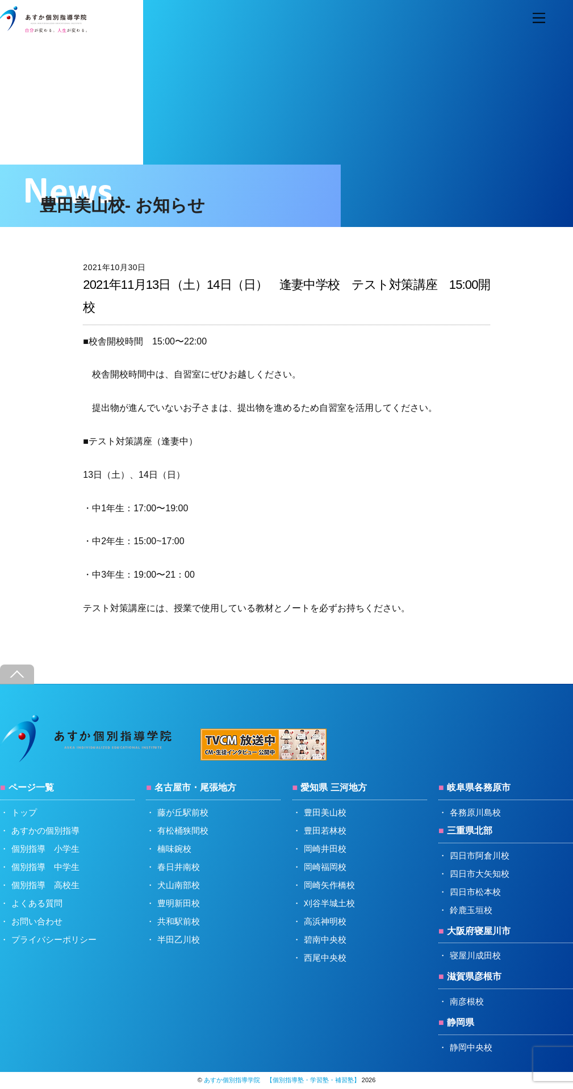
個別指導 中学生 (45, 867)
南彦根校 (467, 1001)
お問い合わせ (36, 921)
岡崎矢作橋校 (329, 885)
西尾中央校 (325, 957)
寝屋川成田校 (475, 955)
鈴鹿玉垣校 (471, 910)
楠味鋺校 (174, 848)
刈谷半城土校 (329, 903)
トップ (24, 812)
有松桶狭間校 (182, 830)
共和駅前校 (178, 921)
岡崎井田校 (325, 848)
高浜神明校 (325, 921)
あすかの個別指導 (45, 830)
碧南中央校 (325, 939)
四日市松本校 (475, 892)
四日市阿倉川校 (479, 855)
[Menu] (539, 18)
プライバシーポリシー (54, 939)
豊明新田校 (178, 903)
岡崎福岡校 (325, 867)
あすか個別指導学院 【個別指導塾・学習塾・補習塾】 (282, 1080)
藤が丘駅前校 (182, 812)
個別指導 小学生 (45, 848)
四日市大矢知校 (479, 873)
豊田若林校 (325, 830)
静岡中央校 (471, 1047)
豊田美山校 (325, 812)
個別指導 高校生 (45, 885)
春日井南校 (178, 867)
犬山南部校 (178, 885)
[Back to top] (17, 674)
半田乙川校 (178, 939)
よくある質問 (36, 903)
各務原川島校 (475, 812)
